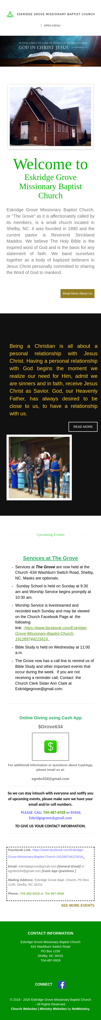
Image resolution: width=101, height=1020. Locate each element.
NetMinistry (80, 1009)
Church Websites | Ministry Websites (39, 1009)
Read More (83, 426)
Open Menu (50, 25)
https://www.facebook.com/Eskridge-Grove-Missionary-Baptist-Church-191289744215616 (51, 633)
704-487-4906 (54, 893)
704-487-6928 (54, 812)
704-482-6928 (30, 893)
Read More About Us (77, 293)
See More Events (77, 905)
